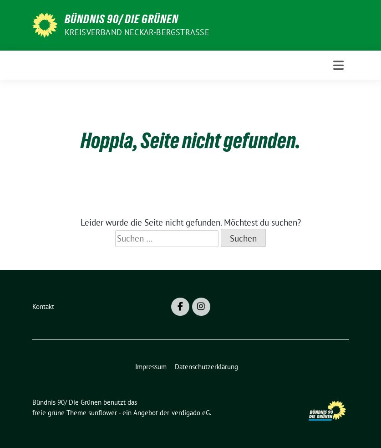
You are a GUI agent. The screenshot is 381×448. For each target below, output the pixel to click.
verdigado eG (191, 412)
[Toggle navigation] (338, 65)
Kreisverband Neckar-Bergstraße (137, 32)
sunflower (102, 412)
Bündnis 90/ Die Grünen (121, 19)
